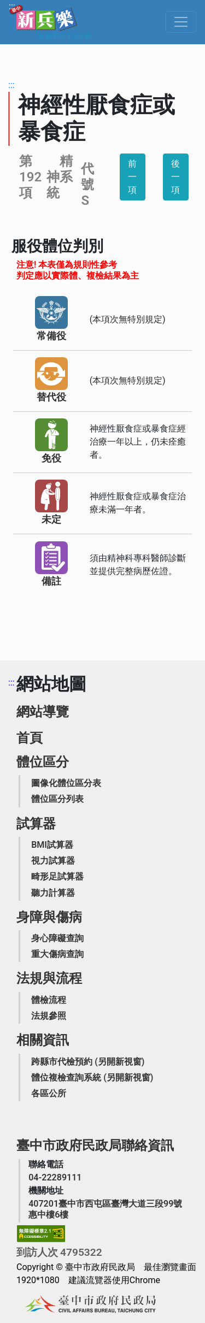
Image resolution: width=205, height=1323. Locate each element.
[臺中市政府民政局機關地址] (108, 1209)
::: (12, 6)
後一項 (175, 176)
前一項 (132, 176)
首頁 (29, 738)
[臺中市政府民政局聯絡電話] (55, 1177)
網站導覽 (42, 711)
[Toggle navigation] (181, 22)
